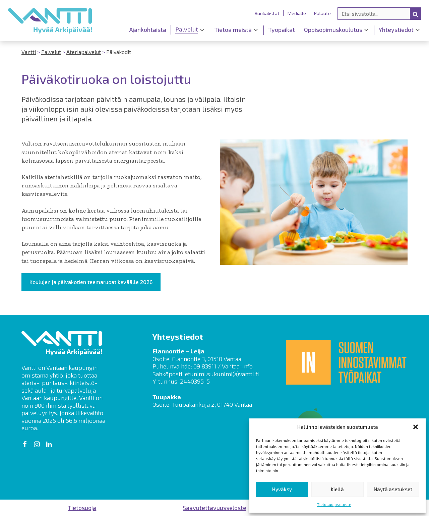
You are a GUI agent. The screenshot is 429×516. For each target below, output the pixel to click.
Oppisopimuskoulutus (333, 29)
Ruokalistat (267, 13)
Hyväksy (282, 489)
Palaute (322, 13)
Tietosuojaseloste (334, 504)
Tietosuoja (82, 507)
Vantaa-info (237, 366)
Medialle (297, 13)
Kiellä (337, 489)
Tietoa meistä (233, 29)
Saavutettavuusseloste (214, 507)
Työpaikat (281, 29)
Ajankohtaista (147, 29)
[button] (415, 426)
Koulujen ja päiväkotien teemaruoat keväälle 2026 (90, 282)
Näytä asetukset (393, 489)
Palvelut (186, 29)
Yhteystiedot (396, 29)
